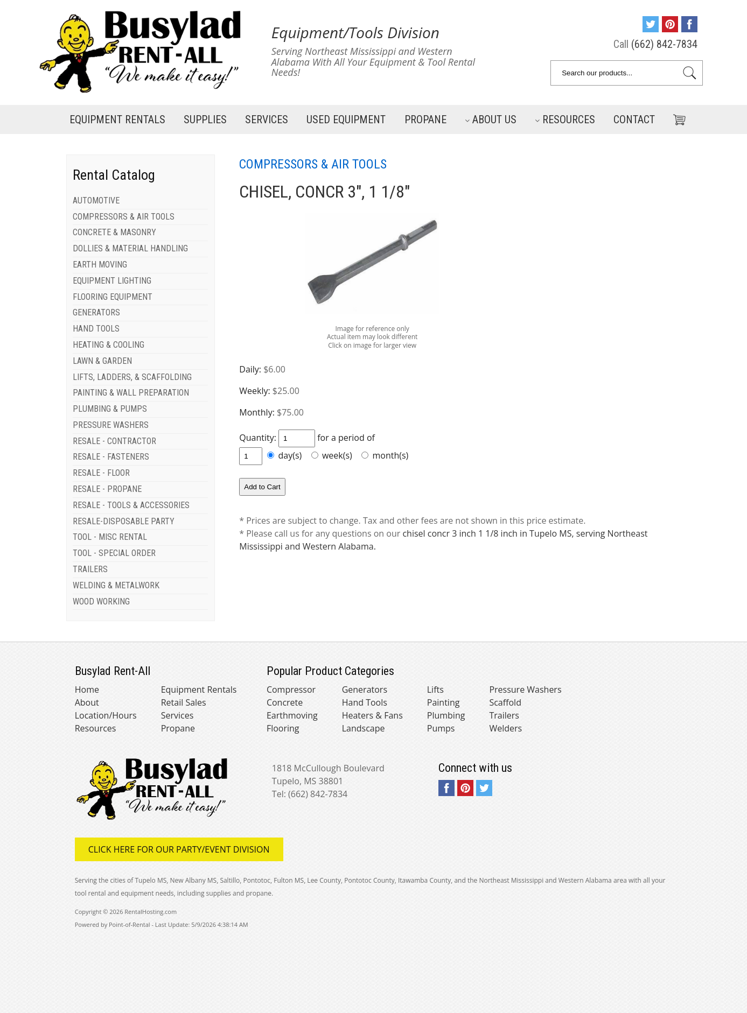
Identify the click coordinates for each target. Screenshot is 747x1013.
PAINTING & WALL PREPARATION (131, 393)
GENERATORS (96, 312)
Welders (505, 728)
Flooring (283, 728)
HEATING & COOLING (108, 345)
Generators (364, 689)
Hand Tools (364, 702)
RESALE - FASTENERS (111, 457)
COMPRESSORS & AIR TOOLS (123, 217)
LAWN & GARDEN (102, 361)
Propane (425, 119)
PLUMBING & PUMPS (110, 409)
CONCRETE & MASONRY (114, 232)
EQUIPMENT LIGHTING (112, 281)
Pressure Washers (525, 689)
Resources (565, 119)
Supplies (205, 119)
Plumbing (446, 715)
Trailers (504, 715)
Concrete (285, 702)
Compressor (291, 689)
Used (346, 119)
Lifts (435, 689)
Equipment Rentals (199, 689)
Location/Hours (106, 715)
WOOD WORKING (101, 601)
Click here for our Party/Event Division (179, 849)
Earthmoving (292, 715)
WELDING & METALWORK (116, 585)
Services (266, 119)
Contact (634, 119)
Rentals (117, 119)
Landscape (363, 728)
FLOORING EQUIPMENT (112, 297)
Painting (443, 702)
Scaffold (505, 702)
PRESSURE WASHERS (111, 425)
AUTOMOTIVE (96, 200)
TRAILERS (90, 569)
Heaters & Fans (372, 715)
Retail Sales (183, 702)
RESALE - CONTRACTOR (114, 441)
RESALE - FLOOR (101, 473)
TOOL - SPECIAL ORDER (114, 553)
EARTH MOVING (100, 264)
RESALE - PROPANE (107, 489)
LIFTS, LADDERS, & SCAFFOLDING (132, 377)
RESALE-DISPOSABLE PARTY (123, 521)
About (87, 702)
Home (87, 689)
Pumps (441, 728)
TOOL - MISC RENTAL (110, 537)
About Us (490, 119)
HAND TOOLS (96, 328)
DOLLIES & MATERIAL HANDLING (130, 248)
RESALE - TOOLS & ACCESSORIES (131, 505)
